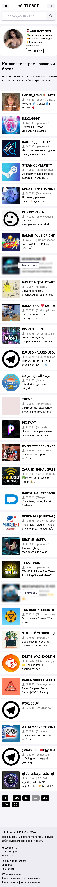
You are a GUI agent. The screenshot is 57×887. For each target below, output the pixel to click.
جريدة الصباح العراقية (36, 376)
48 (45, 798)
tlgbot (28, 6)
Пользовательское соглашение (21, 878)
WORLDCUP (30, 703)
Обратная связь (11, 874)
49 (6, 804)
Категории (10, 851)
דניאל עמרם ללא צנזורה (38, 446)
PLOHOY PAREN (33, 212)
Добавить (9, 847)
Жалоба (8, 868)
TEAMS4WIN (31, 563)
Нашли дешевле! (36, 142)
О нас (7, 864)
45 (17, 798)
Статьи (7, 855)
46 (26, 798)
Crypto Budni (33, 329)
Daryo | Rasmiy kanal (39, 493)
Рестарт (29, 423)
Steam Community (37, 165)
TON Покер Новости (38, 610)
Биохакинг (31, 118)
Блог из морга (34, 540)
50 (15, 804)
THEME (27, 399)
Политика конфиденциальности (21, 882)
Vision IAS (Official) (38, 516)
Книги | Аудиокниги (38, 656)
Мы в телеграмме (14, 860)
